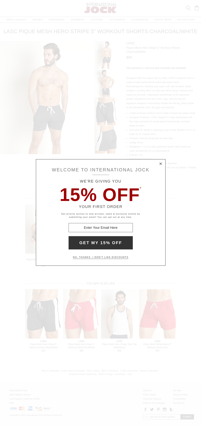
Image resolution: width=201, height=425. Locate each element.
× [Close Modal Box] (160, 164)
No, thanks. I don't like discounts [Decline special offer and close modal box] (100, 257)
